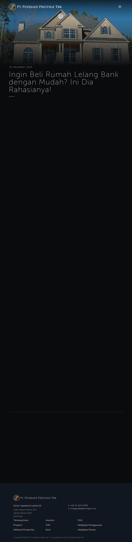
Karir (48, 529)
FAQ (80, 520)
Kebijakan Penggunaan (90, 525)
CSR (48, 525)
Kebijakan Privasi (86, 529)
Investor (50, 520)
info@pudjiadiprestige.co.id (83, 508)
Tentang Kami (20, 520)
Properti (17, 525)
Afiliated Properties (23, 529)
